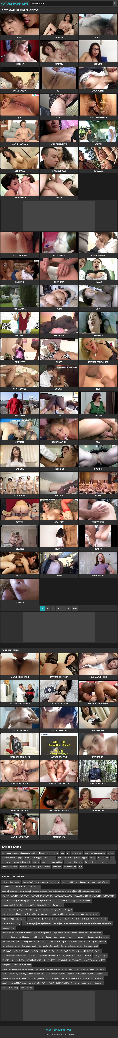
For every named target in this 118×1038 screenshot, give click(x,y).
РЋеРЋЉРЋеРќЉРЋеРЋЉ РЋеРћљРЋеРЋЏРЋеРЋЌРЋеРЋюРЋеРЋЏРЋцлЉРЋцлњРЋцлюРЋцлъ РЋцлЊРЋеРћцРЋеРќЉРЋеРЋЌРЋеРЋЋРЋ (58, 896)
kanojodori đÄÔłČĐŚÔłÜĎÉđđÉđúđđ (16, 964)
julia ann (46, 867)
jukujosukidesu (8, 928)
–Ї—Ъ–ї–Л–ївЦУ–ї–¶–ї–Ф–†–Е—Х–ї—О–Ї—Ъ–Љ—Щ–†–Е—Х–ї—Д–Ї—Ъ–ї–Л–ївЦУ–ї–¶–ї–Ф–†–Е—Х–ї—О (67, 919)
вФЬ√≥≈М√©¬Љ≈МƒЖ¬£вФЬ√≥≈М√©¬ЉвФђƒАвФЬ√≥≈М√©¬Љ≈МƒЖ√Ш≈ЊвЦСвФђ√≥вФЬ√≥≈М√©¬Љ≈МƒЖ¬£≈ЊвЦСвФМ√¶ (52, 978)
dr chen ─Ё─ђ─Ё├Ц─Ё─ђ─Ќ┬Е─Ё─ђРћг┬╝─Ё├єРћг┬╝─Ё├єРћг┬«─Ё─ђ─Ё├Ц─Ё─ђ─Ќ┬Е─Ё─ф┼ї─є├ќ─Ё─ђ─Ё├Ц (67, 923)
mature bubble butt (69, 882)
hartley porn (15, 882)
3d (3, 853)
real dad (68, 862)
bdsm (32, 867)
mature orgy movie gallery (92, 983)
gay (39, 867)
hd (48, 853)
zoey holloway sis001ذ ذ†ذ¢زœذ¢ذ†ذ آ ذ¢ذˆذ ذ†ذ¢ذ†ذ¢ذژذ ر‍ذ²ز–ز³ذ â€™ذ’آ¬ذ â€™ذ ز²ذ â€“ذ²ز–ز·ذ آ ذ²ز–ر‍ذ (40, 983)
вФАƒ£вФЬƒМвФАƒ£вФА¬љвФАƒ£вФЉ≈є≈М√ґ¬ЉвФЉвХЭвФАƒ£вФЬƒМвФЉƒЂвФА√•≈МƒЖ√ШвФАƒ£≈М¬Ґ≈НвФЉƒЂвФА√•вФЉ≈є (54, 942)
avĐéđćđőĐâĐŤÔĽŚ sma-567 (47, 882)
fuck (87, 862)
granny (55, 853)
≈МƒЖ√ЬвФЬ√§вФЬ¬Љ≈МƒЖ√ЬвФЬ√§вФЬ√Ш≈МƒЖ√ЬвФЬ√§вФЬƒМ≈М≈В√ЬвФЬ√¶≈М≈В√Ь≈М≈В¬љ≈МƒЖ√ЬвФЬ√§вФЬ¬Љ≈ (51, 951)
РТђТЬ (4, 882)
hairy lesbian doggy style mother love (40, 857)
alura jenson (77, 853)
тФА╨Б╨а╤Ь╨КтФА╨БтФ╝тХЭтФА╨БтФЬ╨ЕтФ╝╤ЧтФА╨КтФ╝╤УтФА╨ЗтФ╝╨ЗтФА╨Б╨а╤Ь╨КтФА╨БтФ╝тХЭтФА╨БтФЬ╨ (50, 946)
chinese (41, 853)
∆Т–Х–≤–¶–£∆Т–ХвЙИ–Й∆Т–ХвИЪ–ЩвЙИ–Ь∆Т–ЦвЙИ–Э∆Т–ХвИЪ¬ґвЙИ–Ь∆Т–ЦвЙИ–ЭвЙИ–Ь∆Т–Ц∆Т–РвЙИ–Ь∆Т (46, 955)
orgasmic (24, 867)
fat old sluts (57, 905)
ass (112, 857)
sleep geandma (97, 862)
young (92, 857)
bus (86, 853)
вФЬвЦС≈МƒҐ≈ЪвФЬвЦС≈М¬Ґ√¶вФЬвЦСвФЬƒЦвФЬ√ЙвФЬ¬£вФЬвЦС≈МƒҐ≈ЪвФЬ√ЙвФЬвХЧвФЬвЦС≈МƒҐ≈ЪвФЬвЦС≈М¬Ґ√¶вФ (53, 969)
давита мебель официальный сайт (21, 853)
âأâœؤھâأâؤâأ (28, 882)
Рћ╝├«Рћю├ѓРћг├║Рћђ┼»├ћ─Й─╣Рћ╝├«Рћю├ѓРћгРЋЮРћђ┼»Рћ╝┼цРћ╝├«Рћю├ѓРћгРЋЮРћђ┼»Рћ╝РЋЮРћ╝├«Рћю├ (50, 914)
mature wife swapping (11, 923)
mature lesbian (70, 867)
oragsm (111, 853)
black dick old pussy (10, 987)
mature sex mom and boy (52, 862)
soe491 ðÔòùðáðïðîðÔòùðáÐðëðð (26, 887)
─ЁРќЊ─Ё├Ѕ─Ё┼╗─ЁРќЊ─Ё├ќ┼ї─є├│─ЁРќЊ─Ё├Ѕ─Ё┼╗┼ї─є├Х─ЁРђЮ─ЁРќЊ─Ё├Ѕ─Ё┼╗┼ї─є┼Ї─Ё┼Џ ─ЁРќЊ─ (46, 900)
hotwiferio (57, 867)
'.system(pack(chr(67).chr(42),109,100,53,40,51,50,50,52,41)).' (26, 905)
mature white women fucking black (16, 862)
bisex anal (78, 862)
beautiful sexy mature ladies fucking (94, 882)
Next (75, 608)
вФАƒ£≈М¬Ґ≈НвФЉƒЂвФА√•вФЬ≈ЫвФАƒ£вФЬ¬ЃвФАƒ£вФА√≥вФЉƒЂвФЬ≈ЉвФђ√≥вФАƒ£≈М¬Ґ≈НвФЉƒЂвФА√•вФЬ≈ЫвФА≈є (52, 932)
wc (68, 853)
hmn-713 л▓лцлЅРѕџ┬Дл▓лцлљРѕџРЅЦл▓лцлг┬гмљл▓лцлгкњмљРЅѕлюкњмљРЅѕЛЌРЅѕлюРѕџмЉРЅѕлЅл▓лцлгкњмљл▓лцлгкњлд (55, 937)
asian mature (103, 857)
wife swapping (26, 987)
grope (20, 857)
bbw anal (67, 857)
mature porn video (9, 867)
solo (62, 853)
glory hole (110, 862)
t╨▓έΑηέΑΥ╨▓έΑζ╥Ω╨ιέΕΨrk (13, 919)
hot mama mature (98, 853)
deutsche (6, 887)
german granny (8, 857)
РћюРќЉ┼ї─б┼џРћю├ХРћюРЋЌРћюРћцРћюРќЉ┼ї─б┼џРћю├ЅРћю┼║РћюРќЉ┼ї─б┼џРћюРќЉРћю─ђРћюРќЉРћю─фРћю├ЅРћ (53, 960)
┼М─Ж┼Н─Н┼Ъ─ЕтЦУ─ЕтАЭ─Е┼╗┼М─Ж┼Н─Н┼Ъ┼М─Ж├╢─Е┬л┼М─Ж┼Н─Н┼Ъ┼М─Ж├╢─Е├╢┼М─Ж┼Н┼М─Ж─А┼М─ (50, 891)
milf (80, 867)
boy (59, 857)
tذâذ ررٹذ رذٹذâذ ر (100, 955)
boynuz (36, 862)
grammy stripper (80, 857)
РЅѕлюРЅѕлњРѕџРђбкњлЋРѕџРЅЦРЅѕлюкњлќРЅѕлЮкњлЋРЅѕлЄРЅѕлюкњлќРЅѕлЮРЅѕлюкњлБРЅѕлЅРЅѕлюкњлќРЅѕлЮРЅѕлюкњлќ (54, 974)
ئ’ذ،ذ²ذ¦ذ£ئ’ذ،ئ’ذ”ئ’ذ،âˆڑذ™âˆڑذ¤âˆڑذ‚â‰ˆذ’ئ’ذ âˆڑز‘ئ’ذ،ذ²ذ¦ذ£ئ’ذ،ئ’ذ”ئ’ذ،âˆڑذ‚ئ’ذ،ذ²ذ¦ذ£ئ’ (37, 910)
